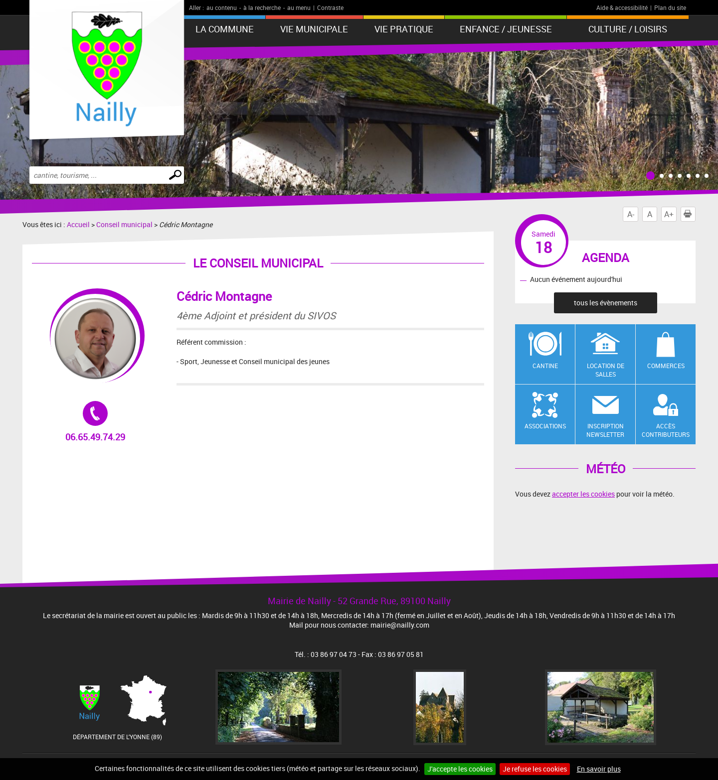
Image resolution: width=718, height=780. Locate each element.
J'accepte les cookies (460, 769)
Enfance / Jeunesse (506, 29)
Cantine (545, 366)
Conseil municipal (124, 224)
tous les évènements (605, 302)
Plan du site (670, 7)
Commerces (666, 366)
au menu (299, 7)
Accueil (78, 224)
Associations (545, 426)
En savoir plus (599, 769)
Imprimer (690, 214)
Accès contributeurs (666, 430)
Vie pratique (403, 29)
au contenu (221, 7)
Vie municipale (314, 29)
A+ (669, 214)
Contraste (330, 7)
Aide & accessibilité (622, 7)
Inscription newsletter (605, 430)
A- (630, 214)
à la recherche (262, 7)
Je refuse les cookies (535, 769)
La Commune (224, 29)
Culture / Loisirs (627, 29)
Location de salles (605, 370)
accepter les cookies (583, 494)
